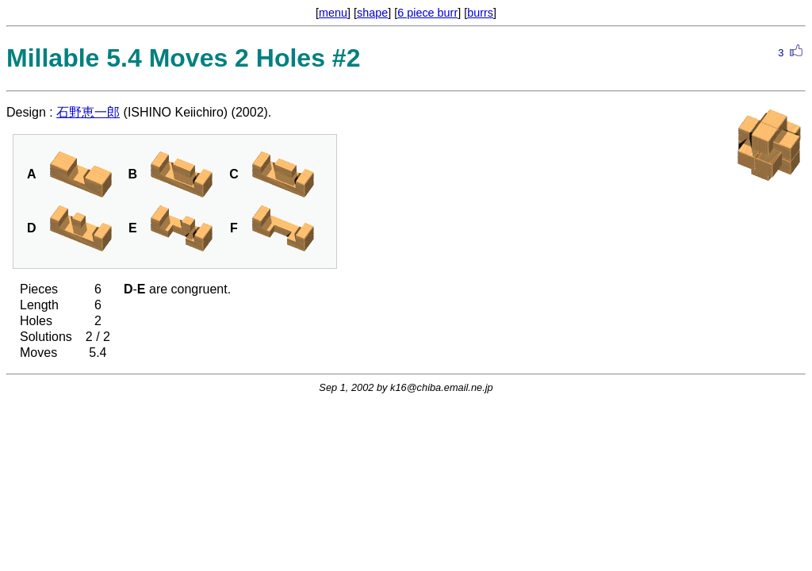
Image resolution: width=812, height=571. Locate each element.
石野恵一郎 (88, 112)
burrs (480, 12)
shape (372, 12)
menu (333, 12)
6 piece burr (427, 12)
